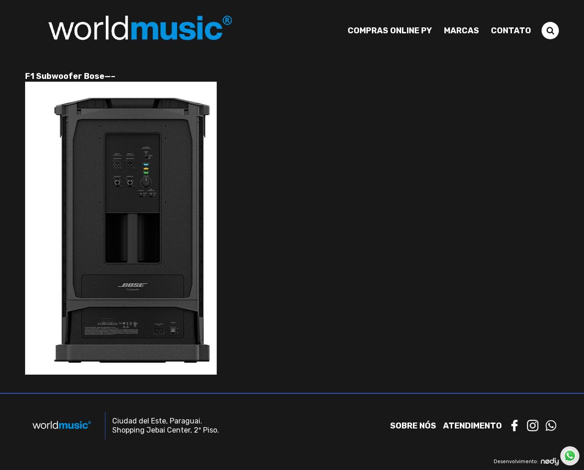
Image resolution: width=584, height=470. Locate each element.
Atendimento (472, 426)
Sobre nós (413, 426)
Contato (511, 30)
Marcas (461, 30)
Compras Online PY (390, 30)
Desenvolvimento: (526, 461)
